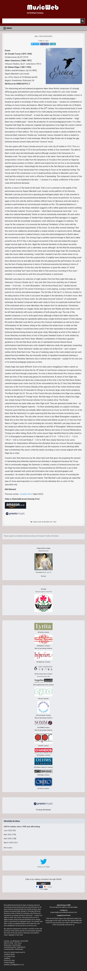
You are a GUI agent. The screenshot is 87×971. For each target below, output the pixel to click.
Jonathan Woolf (26, 494)
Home (36, 36)
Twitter (35, 44)
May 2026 (7, 834)
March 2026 (8, 842)
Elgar (39, 522)
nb (51, 522)
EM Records (46, 522)
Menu (9, 28)
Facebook (44, 44)
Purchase (39, 572)
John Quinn (18, 943)
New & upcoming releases (43, 648)
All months (8, 848)
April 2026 (8, 838)
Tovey (54, 522)
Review (43, 576)
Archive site (33, 926)
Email (52, 44)
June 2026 (8, 830)
